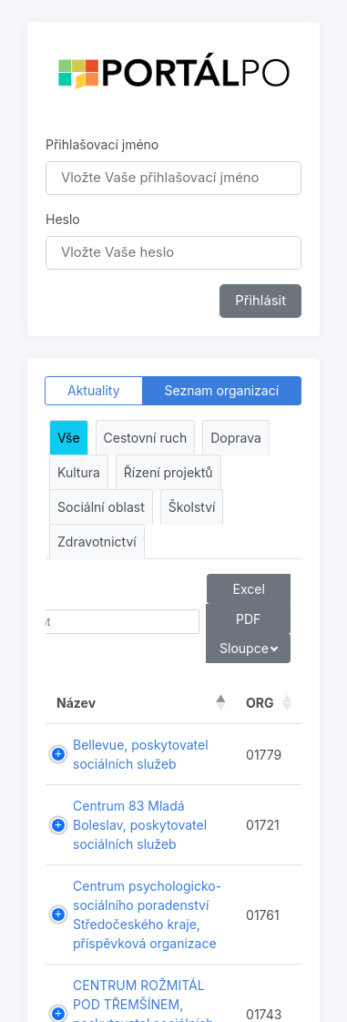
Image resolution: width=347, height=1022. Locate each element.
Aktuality (93, 390)
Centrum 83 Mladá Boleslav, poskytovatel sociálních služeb (140, 825)
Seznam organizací (222, 390)
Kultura (78, 472)
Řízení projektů (168, 472)
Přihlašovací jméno (102, 144)
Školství (192, 507)
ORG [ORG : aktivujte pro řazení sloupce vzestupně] (260, 702)
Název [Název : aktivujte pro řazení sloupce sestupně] (76, 702)
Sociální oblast (101, 507)
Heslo (63, 219)
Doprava (235, 437)
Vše (68, 437)
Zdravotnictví (97, 541)
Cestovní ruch (146, 437)
